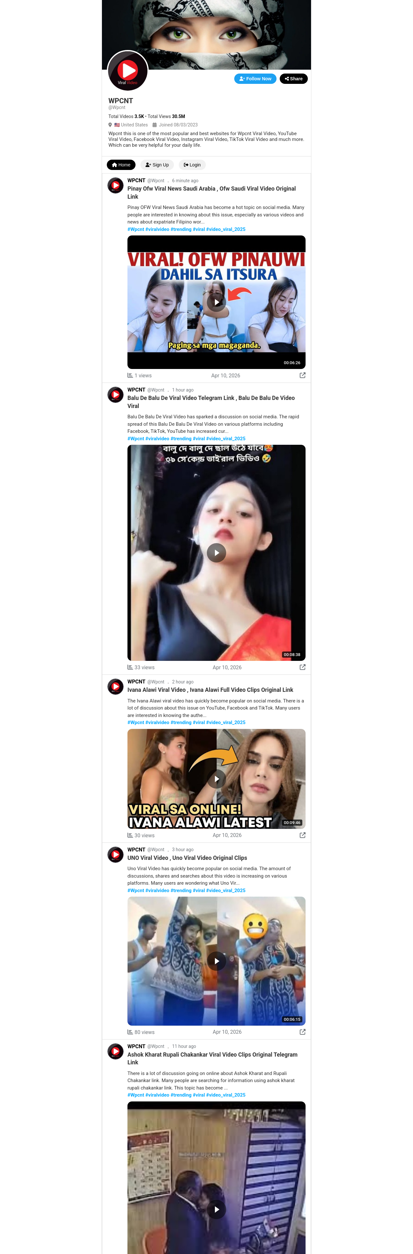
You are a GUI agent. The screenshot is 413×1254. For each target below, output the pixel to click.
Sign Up (157, 164)
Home (121, 164)
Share (294, 78)
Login (192, 164)
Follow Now (255, 78)
